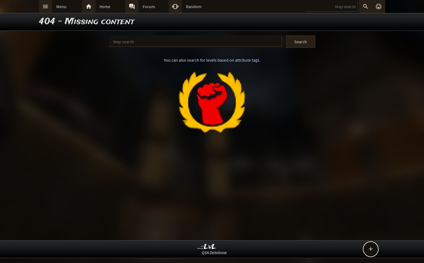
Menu (61, 6)
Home (105, 6)
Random (193, 6)
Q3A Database (214, 252)
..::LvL (207, 247)
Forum (149, 6)
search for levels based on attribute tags (223, 60)
